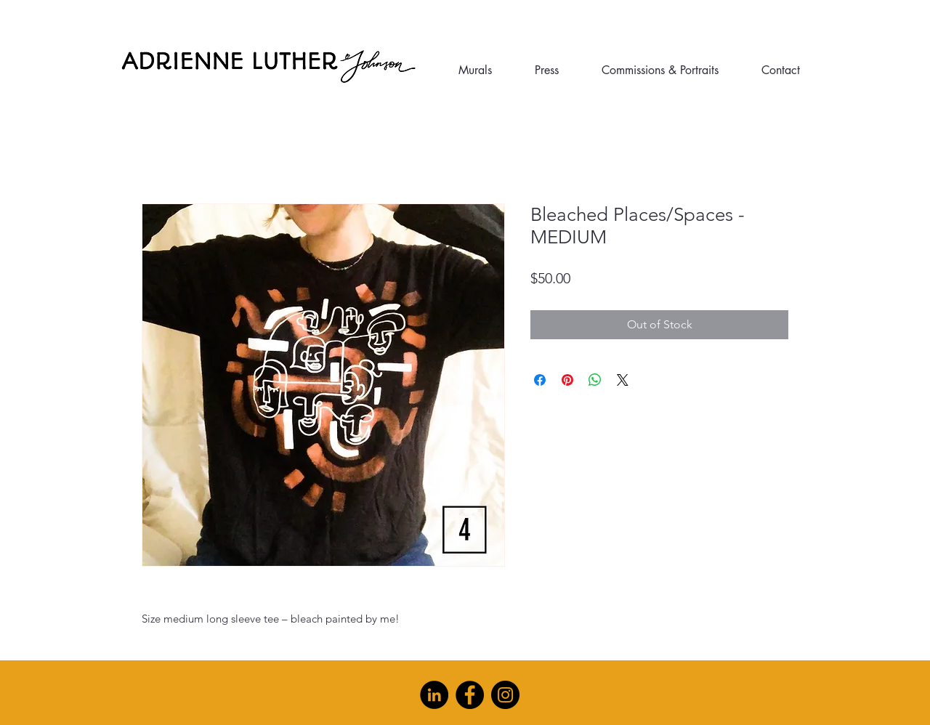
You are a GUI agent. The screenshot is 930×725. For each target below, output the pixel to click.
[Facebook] (470, 695)
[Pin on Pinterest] (567, 380)
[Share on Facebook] (540, 380)
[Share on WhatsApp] (595, 380)
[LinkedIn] (434, 695)
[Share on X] (622, 380)
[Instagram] (505, 695)
